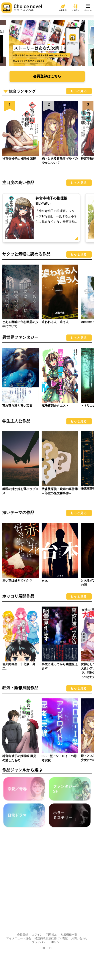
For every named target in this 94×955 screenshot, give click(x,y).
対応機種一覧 (69, 934)
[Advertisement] (47, 881)
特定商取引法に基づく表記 (51, 938)
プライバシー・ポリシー (47, 942)
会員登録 (22, 934)
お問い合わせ (79, 938)
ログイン (37, 934)
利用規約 (51, 934)
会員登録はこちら (47, 76)
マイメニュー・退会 (18, 938)
